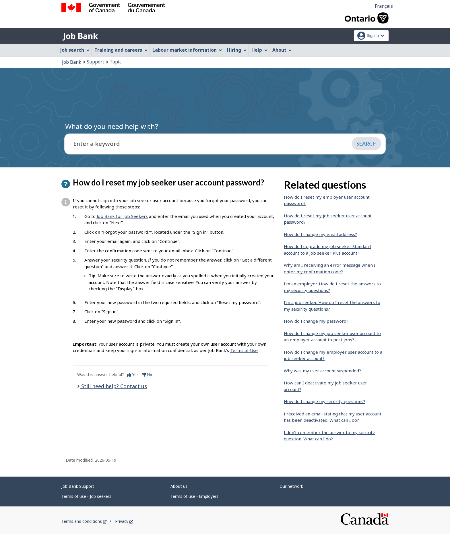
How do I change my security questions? (324, 401)
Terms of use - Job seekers (86, 496)
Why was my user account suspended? (322, 371)
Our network (291, 486)
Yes (133, 374)
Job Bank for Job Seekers (122, 216)
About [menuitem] (282, 50)
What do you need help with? (111, 126)
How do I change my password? (316, 321)
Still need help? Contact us (113, 386)
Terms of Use (244, 350)
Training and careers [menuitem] (121, 50)
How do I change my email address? (320, 234)
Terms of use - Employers (194, 496)
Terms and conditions (83, 521)
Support (95, 62)
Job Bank (80, 35)
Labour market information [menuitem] (187, 50)
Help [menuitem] (259, 50)
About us (178, 486)
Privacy (124, 521)
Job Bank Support (77, 486)
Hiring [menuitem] (237, 50)
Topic (115, 62)
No (147, 374)
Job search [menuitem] (75, 50)
